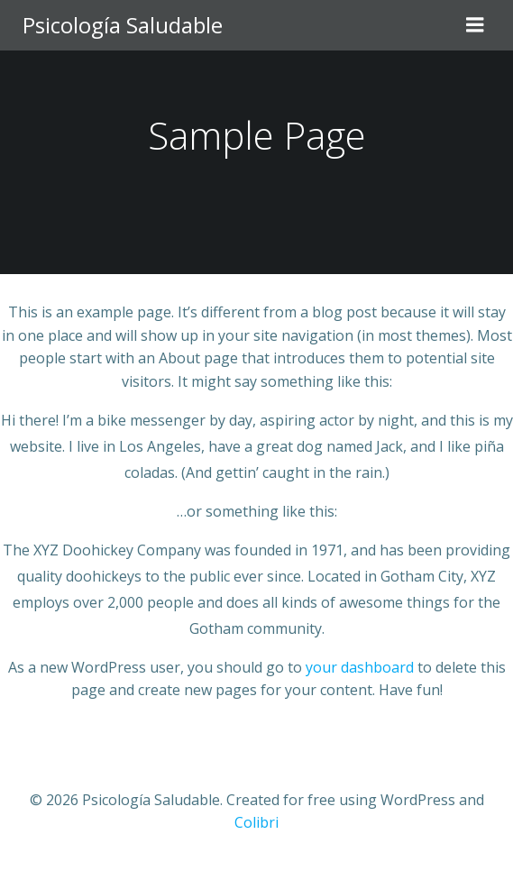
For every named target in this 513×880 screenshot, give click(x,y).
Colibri (256, 822)
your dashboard (360, 667)
